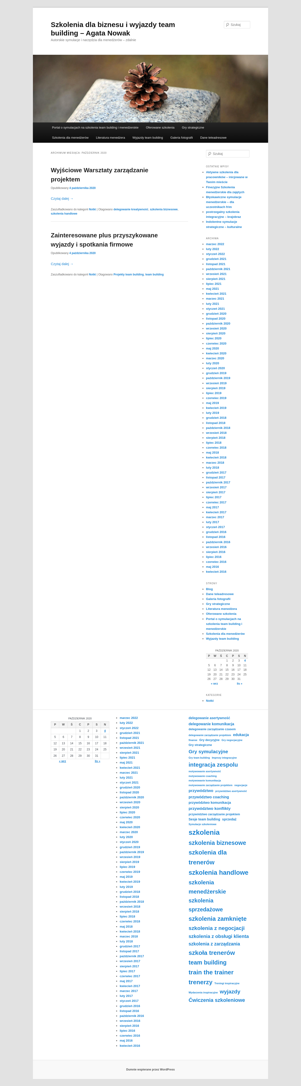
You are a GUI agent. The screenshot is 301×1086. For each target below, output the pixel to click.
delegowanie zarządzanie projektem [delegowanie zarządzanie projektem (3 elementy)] (210, 735)
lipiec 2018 (214, 442)
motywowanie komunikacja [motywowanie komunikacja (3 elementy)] (205, 780)
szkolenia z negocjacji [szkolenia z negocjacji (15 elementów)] (217, 928)
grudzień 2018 (216, 418)
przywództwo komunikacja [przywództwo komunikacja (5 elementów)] (210, 802)
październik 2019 (218, 378)
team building (154, 274)
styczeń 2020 (215, 368)
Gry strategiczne (193, 127)
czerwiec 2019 (216, 398)
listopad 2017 (215, 477)
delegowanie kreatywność (131, 209)
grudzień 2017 (216, 472)
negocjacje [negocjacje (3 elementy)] (240, 785)
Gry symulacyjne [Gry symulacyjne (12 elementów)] (208, 751)
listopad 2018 (215, 423)
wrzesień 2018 (216, 433)
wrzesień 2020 (216, 328)
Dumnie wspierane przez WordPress (150, 1069)
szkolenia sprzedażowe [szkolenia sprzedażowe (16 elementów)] (206, 905)
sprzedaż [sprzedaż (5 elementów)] (229, 819)
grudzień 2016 (216, 532)
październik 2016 (218, 542)
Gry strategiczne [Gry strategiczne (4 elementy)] (200, 745)
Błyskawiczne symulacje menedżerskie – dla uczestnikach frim (224, 202)
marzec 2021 (215, 298)
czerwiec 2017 (216, 502)
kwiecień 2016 (216, 571)
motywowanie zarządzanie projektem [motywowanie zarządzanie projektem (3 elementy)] (211, 785)
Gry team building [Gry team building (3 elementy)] (199, 757)
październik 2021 (218, 269)
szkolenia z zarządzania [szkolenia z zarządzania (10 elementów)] (214, 943)
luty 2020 (212, 363)
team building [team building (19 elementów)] (208, 962)
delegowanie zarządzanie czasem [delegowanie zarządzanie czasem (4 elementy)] (212, 729)
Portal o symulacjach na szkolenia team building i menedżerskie (95, 127)
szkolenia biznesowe (164, 209)
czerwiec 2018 (216, 447)
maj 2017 (212, 507)
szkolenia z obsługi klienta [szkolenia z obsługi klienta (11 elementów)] (219, 936)
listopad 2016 (215, 537)
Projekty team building (129, 274)
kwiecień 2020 (216, 353)
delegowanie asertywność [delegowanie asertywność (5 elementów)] (209, 718)
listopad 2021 (215, 264)
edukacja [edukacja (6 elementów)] (241, 735)
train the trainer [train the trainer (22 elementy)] (211, 972)
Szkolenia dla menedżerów (70, 137)
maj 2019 (212, 403)
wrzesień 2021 (216, 274)
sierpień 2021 (215, 279)
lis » (239, 683)
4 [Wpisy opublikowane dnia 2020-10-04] (245, 660)
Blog (209, 589)
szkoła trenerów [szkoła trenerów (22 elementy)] (212, 952)
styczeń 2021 (215, 308)
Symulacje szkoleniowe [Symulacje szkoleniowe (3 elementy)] (202, 824)
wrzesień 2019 (216, 383)
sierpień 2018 (215, 437)
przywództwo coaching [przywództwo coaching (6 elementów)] (209, 797)
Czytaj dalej (62, 198)
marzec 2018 (215, 462)
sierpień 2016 (215, 552)
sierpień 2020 (215, 333)
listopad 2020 (215, 318)
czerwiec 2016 (216, 562)
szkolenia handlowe (64, 213)
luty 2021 (212, 304)
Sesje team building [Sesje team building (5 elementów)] (204, 819)
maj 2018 (212, 452)
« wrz (214, 683)
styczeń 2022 (215, 254)
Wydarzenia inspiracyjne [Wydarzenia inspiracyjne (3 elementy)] (203, 992)
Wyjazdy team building (147, 137)
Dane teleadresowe (213, 137)
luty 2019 (212, 413)
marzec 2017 (215, 517)
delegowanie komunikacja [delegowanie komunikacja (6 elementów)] (211, 724)
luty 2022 (212, 249)
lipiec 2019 (214, 393)
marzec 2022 (215, 244)
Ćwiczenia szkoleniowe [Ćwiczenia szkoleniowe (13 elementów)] (217, 1000)
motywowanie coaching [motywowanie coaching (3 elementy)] (203, 776)
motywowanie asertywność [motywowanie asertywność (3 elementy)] (205, 771)
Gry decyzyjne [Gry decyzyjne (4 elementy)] (209, 740)
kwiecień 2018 (216, 457)
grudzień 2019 (216, 373)
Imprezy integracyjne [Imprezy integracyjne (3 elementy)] (224, 757)
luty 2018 (212, 467)
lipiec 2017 (214, 497)
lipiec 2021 (214, 284)
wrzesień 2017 (216, 487)
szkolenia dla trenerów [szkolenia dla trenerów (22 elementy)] (208, 857)
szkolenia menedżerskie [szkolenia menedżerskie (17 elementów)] (207, 887)
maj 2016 (212, 566)
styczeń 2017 (215, 527)
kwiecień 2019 (216, 408)
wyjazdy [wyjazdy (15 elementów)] (230, 991)
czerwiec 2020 (216, 343)
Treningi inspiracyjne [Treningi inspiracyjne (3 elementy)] (227, 983)
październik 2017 (218, 482)
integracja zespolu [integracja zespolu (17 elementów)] (213, 764)
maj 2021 (212, 288)
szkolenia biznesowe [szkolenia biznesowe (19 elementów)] (217, 842)
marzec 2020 (215, 358)
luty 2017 (212, 522)
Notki (92, 209)
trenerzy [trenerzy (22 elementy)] (200, 982)
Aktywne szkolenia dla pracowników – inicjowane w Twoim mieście (227, 177)
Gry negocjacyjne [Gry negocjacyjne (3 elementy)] (232, 740)
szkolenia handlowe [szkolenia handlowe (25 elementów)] (218, 872)
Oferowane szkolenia (160, 127)
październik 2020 (218, 323)
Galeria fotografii (181, 137)
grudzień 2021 (216, 259)
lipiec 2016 (214, 557)
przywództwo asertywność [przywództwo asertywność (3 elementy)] (231, 791)
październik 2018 (218, 428)
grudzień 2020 (216, 313)
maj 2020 (212, 348)
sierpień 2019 (215, 388)
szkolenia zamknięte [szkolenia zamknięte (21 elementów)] (218, 918)
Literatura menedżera (110, 137)
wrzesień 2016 (216, 547)
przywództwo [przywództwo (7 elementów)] (201, 790)
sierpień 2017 (215, 492)
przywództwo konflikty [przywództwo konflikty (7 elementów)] (210, 808)
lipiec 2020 (214, 338)
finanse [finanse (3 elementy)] (193, 740)
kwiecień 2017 (216, 512)
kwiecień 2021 (216, 293)
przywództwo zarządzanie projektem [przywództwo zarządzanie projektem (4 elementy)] (214, 814)
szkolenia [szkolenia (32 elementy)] (204, 832)
